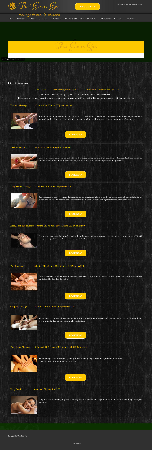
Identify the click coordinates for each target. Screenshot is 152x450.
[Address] (100, 89)
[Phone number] (39, 89)
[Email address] (64, 89)
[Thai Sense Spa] (34, 4)
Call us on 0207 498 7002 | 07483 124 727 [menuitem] (129, 4)
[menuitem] (12, 19)
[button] (3, 59)
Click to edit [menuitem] (75, 443)
